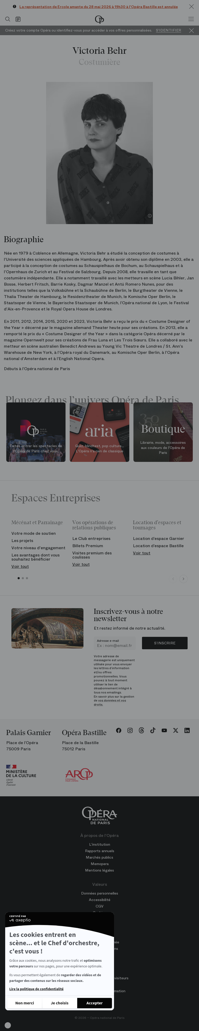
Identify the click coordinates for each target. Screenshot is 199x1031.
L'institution (99, 844)
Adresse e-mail (108, 641)
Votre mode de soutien (33, 533)
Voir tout (20, 566)
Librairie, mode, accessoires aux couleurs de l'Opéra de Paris (163, 447)
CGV (99, 906)
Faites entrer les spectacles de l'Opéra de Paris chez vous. (36, 448)
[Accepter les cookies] (94, 1003)
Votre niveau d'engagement (38, 548)
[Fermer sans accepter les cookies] (24, 1003)
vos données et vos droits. (110, 702)
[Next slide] (183, 579)
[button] (8, 1025)
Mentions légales (99, 870)
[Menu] (191, 19)
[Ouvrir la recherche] (6, 19)
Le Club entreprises (91, 538)
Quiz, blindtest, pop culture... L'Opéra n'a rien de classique (99, 448)
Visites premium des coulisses (92, 555)
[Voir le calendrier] (19, 19)
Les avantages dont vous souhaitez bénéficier (35, 557)
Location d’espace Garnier (158, 538)
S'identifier (168, 30)
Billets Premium (87, 546)
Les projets (22, 541)
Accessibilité (99, 899)
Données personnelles (99, 893)
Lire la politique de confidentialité (36, 989)
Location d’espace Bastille (158, 546)
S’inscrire (164, 643)
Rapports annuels (99, 850)
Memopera (100, 863)
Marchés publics (99, 857)
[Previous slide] (173, 579)
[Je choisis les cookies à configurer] (59, 1003)
